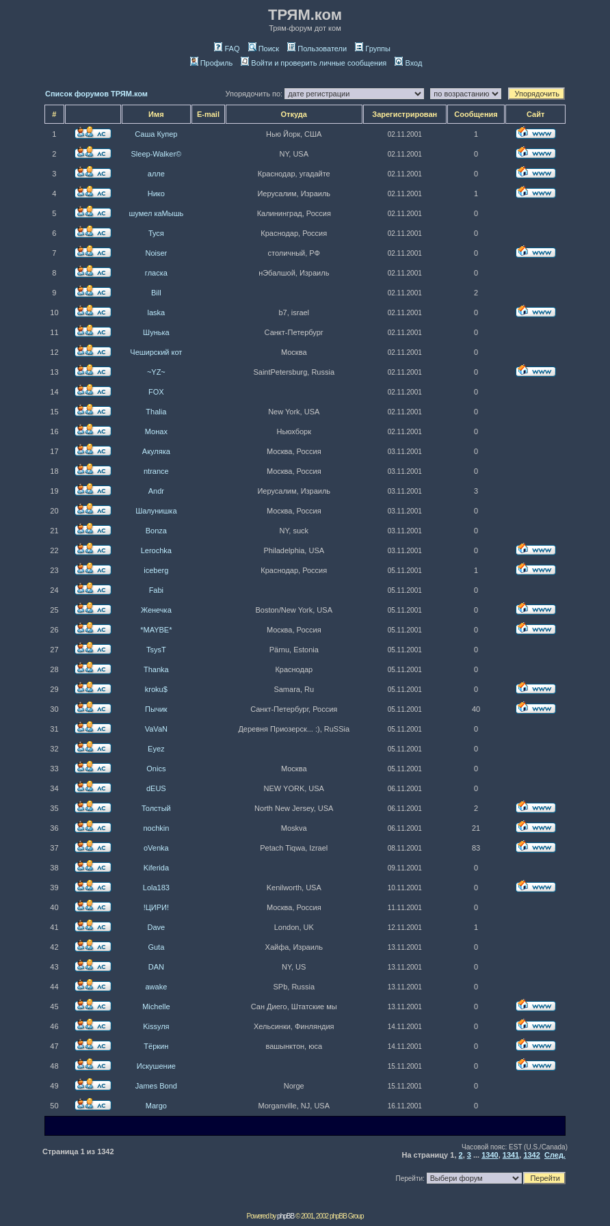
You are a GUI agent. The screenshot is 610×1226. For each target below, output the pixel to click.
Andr (156, 491)
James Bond (156, 1086)
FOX (156, 392)
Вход (408, 63)
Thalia (156, 412)
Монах (156, 431)
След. (555, 1155)
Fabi (156, 590)
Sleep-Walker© (156, 154)
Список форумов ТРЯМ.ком (96, 94)
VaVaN (156, 729)
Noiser (156, 253)
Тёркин (156, 1046)
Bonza (156, 531)
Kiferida (156, 868)
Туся (156, 233)
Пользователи (317, 48)
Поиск (263, 48)
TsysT (156, 649)
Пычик (156, 709)
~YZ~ (156, 372)
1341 (511, 1155)
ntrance (156, 471)
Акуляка (156, 451)
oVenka (156, 848)
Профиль (211, 63)
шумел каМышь (156, 213)
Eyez (156, 749)
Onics (155, 768)
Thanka (156, 669)
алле (156, 174)
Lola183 (156, 887)
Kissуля (156, 1026)
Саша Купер (156, 134)
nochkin (156, 828)
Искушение (156, 1066)
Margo (156, 1106)
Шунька (156, 332)
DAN (156, 967)
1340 (489, 1155)
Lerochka (156, 550)
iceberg (156, 570)
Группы (372, 48)
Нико (156, 193)
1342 (531, 1155)
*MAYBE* (156, 630)
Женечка (156, 610)
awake (156, 987)
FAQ (226, 48)
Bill (156, 293)
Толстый (156, 808)
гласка (156, 273)
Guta (156, 947)
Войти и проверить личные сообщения (313, 63)
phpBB (285, 1216)
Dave (156, 927)
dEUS (156, 788)
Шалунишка (155, 511)
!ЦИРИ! (156, 907)
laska (156, 312)
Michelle (156, 1006)
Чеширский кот (156, 352)
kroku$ (156, 689)
